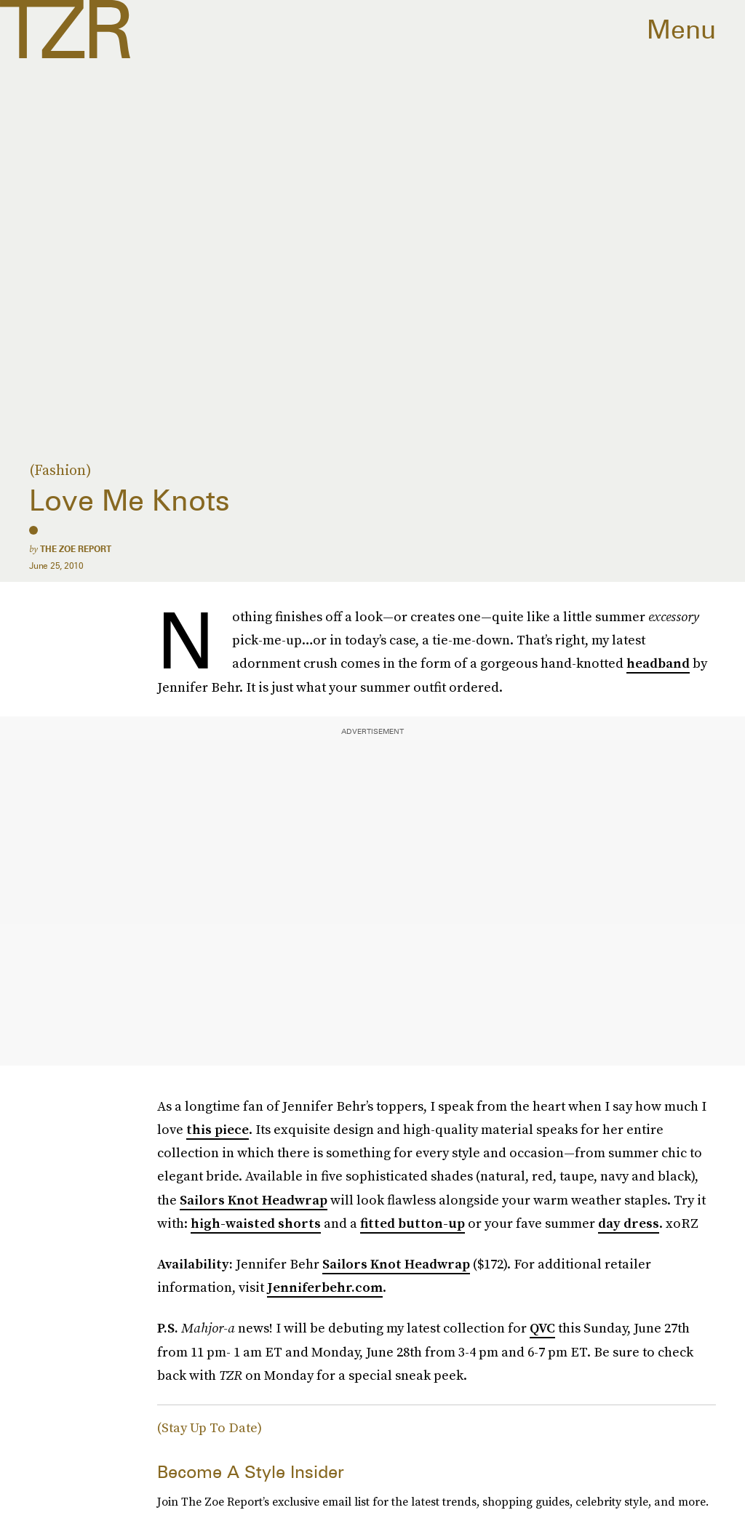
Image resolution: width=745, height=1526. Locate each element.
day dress (628, 1223)
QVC (542, 1328)
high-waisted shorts (256, 1223)
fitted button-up (412, 1223)
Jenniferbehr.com (325, 1287)
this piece (217, 1129)
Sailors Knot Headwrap (253, 1200)
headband (658, 663)
